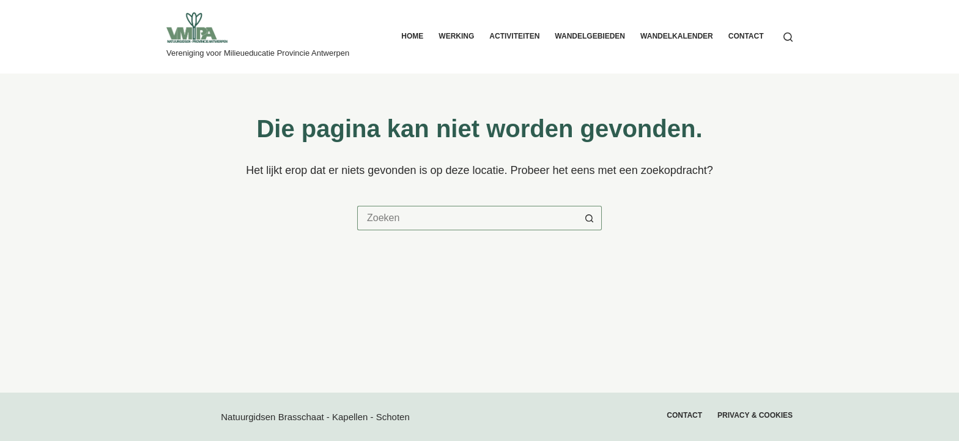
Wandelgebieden (590, 36)
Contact (746, 36)
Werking (456, 36)
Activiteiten (514, 36)
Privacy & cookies (755, 415)
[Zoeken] (788, 37)
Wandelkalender (676, 36)
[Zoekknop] (589, 218)
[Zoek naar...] (467, 218)
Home (412, 36)
